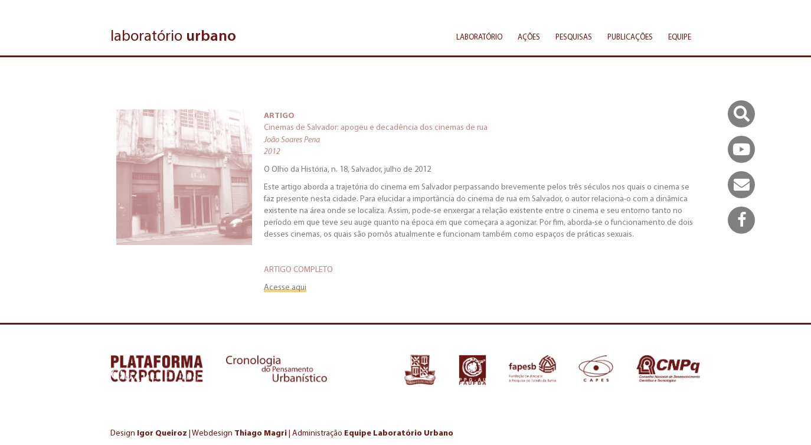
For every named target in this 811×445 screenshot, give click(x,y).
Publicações (630, 36)
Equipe (679, 36)
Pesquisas (573, 36)
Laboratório (479, 36)
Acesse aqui (285, 287)
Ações (529, 36)
